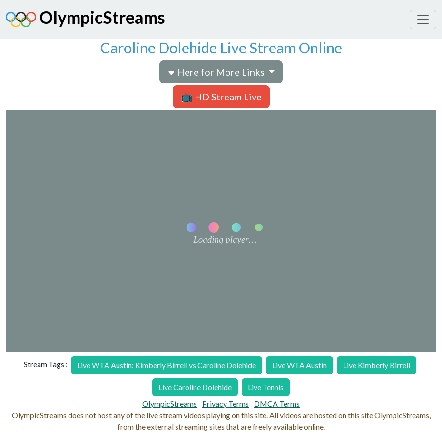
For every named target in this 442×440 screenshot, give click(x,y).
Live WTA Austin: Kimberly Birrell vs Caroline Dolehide (166, 365)
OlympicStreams (85, 19)
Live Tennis (266, 386)
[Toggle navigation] (423, 19)
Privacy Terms (225, 403)
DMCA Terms (277, 403)
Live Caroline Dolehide (195, 386)
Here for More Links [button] (216, 72)
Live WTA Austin (299, 365)
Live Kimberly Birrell (376, 365)
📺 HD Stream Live (221, 96)
